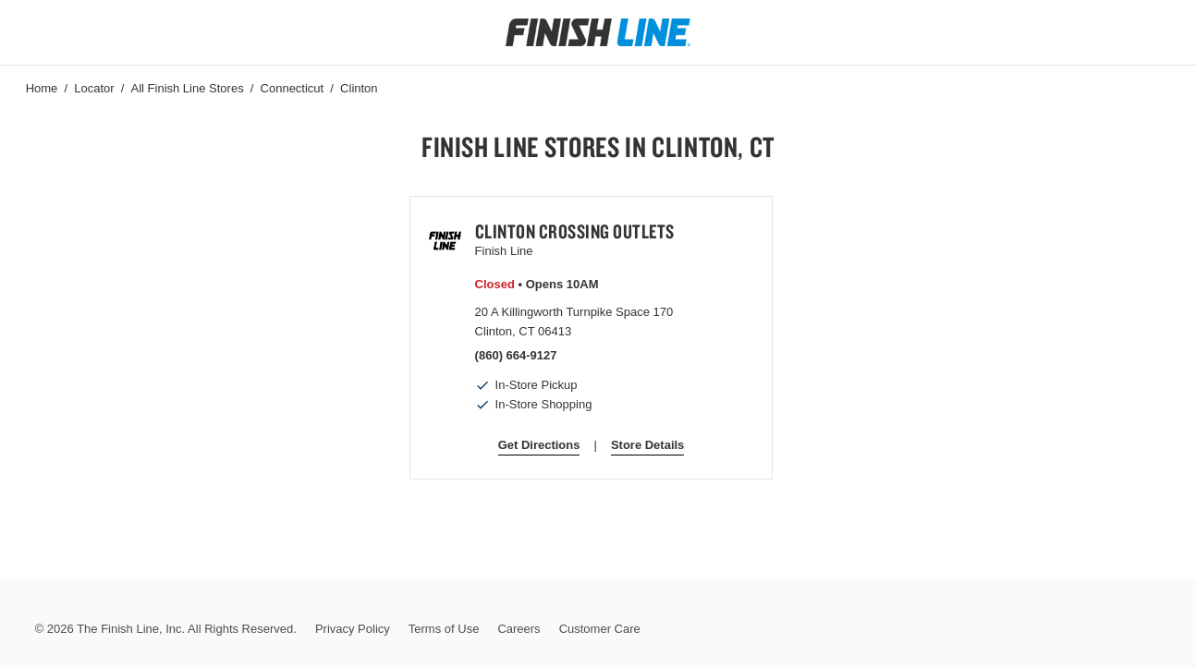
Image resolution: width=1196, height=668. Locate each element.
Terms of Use (444, 629)
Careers (518, 629)
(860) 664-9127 (516, 355)
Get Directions (539, 445)
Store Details (647, 445)
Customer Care (600, 629)
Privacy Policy (352, 629)
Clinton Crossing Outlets (575, 231)
